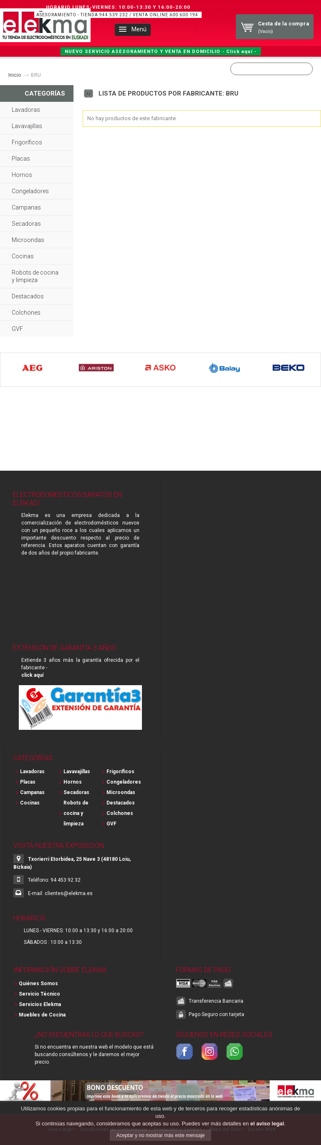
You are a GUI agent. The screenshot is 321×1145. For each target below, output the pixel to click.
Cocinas (23, 256)
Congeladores (30, 191)
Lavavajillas (27, 126)
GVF (17, 328)
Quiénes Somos (38, 983)
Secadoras (26, 223)
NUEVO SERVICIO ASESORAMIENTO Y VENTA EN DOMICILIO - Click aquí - (161, 51)
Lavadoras (26, 109)
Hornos (22, 174)
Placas (21, 158)
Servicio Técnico (39, 994)
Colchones (26, 312)
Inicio (14, 75)
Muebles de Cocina (42, 1015)
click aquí (32, 675)
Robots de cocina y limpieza (35, 276)
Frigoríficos (27, 142)
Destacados (28, 296)
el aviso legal (267, 1123)
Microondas (28, 240)
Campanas (26, 207)
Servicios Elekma (40, 1004)
